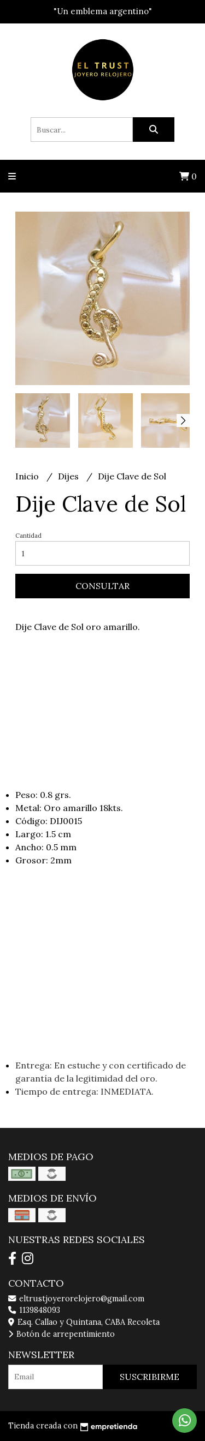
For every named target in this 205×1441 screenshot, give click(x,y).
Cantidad (28, 535)
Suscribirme (149, 1376)
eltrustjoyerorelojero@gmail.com (76, 1299)
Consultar (102, 585)
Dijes (69, 476)
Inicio (28, 476)
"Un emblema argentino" (103, 11)
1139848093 (34, 1310)
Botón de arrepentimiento (61, 1334)
